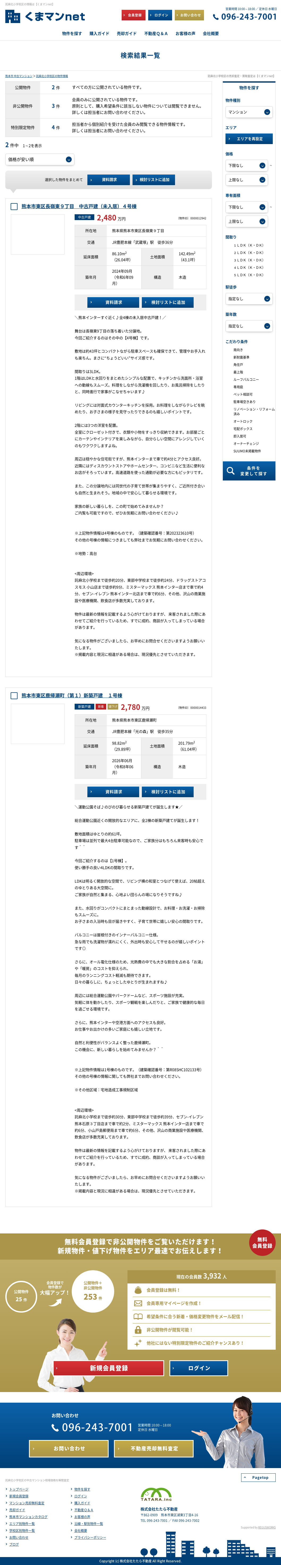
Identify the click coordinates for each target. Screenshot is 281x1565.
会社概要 (80, 1530)
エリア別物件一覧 (22, 1523)
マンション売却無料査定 (26, 1503)
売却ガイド (17, 1510)
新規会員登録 (18, 1496)
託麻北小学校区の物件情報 (52, 76)
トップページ (18, 1489)
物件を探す (82, 1489)
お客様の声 (82, 1516)
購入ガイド (82, 1503)
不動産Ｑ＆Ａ (83, 1510)
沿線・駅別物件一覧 (88, 1523)
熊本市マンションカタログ (28, 1516)
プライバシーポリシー (90, 1537)
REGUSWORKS (267, 1527)
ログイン (80, 1496)
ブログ (14, 1544)
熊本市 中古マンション (18, 76)
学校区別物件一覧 (22, 1530)
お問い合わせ (18, 1537)
